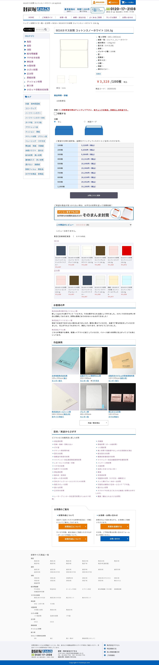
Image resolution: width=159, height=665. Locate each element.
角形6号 (68, 563)
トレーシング (30, 141)
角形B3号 (69, 610)
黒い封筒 (38, 155)
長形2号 (52, 569)
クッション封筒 (34, 81)
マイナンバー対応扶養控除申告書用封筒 (113, 460)
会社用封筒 (58, 441)
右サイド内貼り (58, 417)
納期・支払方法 (79, 17)
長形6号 (100, 569)
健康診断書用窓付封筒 (106, 456)
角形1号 (52, 561)
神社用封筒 (58, 472)
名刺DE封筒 (54, 616)
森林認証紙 (35, 103)
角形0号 (36, 561)
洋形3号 (116, 578)
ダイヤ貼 (28, 122)
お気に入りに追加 (94, 195)
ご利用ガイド (47, 17)
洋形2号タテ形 (55, 572)
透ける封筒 (58, 487)
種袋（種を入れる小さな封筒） (110, 496)
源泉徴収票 (117, 589)
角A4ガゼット (86, 597)
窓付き (40, 150)
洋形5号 (52, 580)
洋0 (35, 638)
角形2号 (67, 414)
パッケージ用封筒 (104, 463)
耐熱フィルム (30, 169)
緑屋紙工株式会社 (70, 657)
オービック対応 (71, 589)
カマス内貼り (114, 417)
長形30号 (117, 569)
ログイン (115, 2)
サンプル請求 (111, 17)
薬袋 (99, 472)
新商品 (40, 173)
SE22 (36, 622)
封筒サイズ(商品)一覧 (40, 554)
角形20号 (85, 561)
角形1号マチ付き (39, 597)
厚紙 (38, 131)
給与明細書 (32, 53)
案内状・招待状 (60, 475)
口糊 (56, 119)
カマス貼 (38, 122)
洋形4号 (36, 580)
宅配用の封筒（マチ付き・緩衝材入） (112, 478)
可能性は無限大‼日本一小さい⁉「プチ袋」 (114, 484)
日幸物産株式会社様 (59, 376)
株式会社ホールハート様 (61, 412)
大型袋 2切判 (38, 610)
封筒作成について (73, 539)
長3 (65, 378)
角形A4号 (101, 561)
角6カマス (117, 580)
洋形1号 (52, 578)
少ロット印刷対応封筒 (38, 636)
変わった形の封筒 (61, 478)
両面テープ (92, 121)
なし (60, 121)
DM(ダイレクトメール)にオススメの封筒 (69, 481)
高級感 (98, 74)
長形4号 (84, 569)
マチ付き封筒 (59, 466)
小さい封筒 (32, 69)
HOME (31, 17)
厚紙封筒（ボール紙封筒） (108, 444)
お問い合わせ (127, 17)
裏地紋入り (29, 159)
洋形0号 (36, 578)
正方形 (57, 270)
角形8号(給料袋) (103, 563)
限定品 (40, 169)
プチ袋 (68, 616)
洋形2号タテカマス (104, 578)
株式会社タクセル (113, 645)
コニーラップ (30, 108)
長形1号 (36, 569)
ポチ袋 (56, 447)
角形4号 (36, 563)
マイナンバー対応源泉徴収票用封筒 (67, 460)
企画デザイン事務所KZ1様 (90, 376)
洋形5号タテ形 (87, 572)
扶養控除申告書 (39, 592)
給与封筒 (29, 155)
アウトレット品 (31, 127)
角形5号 (52, 563)
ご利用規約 (111, 655)
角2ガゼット (70, 597)
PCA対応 (37, 589)
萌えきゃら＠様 (115, 412)
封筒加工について (73, 526)
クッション (29, 131)
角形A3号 (53, 610)
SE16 (56, 241)
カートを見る (129, 2)
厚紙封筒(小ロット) (88, 638)
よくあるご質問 (95, 17)
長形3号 (123, 378)
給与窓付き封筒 (104, 453)
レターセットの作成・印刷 (64, 463)
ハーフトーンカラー (33, 113)
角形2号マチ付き (55, 597)
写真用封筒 (102, 475)
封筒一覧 (63, 17)
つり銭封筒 (102, 447)
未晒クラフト (30, 150)
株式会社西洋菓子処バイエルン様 (64, 311)
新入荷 (30, 85)
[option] (74, 53)
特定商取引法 (111, 648)
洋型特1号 (69, 578)
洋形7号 (84, 580)
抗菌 (27, 103)
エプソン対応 (86, 589)
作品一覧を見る (94, 423)
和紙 (34, 145)
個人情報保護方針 (113, 652)
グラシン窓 (42, 136)
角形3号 (116, 561)
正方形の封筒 (59, 490)
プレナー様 (84, 412)
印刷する (61, 113)
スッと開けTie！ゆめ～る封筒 (109, 481)
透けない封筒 (103, 487)
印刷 (56, 110)
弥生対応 (53, 589)
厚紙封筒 (31, 77)
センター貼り (57, 381)
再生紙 (28, 145)
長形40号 (37, 572)
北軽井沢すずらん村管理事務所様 (121, 376)
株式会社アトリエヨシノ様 (62, 320)
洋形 (29, 49)
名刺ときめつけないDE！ (107, 469)
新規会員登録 (100, 2)
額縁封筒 (37, 583)
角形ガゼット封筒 (61, 484)
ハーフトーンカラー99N (35, 117)
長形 (29, 45)
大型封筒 (101, 466)
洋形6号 (68, 580)
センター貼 (84, 381)
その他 (52, 604)
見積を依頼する (115, 526)
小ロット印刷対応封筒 (37, 89)
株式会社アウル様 (58, 330)
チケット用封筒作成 (61, 450)
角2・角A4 (69, 638)
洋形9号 (100, 580)
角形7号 (84, 563)
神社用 (30, 61)
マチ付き (95, 381)
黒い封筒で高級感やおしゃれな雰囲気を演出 (115, 450)
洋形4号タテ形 (71, 572)
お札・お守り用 (39, 604)
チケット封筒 (30, 136)
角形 (29, 41)
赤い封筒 (40, 159)
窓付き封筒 (58, 453)
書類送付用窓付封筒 (61, 456)
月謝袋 (100, 441)
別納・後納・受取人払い (63, 444)
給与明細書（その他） (105, 589)
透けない (29, 164)
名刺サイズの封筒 (61, 469)
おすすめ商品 (30, 173)
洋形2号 (84, 578)
